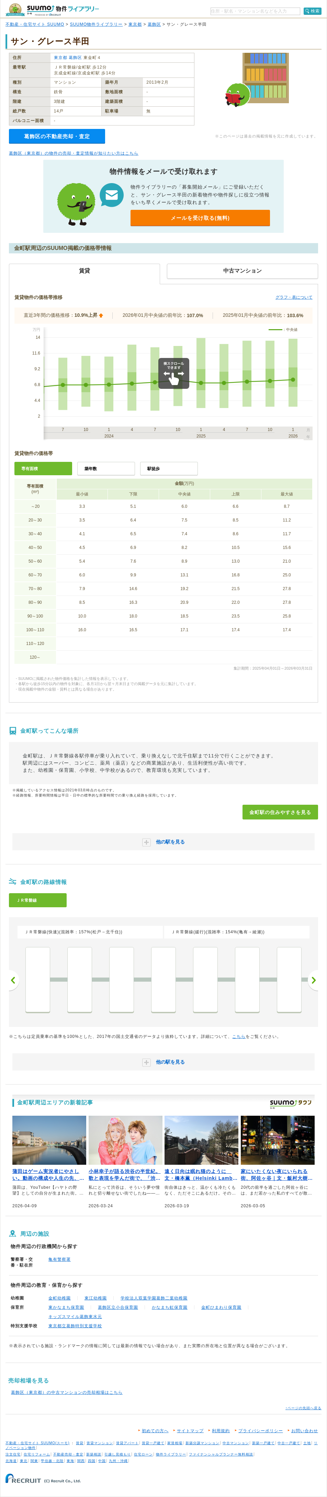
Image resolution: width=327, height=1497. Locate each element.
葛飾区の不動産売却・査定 (57, 136)
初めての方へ (155, 1430)
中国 (102, 1461)
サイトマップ (190, 1430)
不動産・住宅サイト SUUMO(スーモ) (37, 1443)
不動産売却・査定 (68, 1454)
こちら (239, 1036)
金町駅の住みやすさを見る (280, 812)
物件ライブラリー (171, 1454)
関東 (34, 1461)
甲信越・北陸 (52, 1461)
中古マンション (236, 1443)
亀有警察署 (59, 1259)
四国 (91, 1461)
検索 (315, 11)
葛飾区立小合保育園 (118, 1307)
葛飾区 (154, 24)
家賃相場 (174, 1443)
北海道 (11, 1461)
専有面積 (29, 468)
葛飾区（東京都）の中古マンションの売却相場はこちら (67, 1392)
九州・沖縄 (118, 1461)
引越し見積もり (117, 1454)
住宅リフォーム (37, 1454)
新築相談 (93, 1454)
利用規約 (221, 1430)
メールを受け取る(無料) (200, 218)
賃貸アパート (127, 1443)
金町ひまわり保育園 (221, 1307)
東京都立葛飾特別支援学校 (75, 1326)
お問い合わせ (304, 1430)
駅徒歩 (153, 468)
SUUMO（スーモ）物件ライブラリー (52, 9)
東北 (23, 1461)
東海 (70, 1461)
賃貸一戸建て (153, 1443)
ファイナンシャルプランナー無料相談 (221, 1454)
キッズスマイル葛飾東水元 (75, 1316)
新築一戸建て (263, 1443)
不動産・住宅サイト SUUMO (34, 24)
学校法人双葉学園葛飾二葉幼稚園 (154, 1298)
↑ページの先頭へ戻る (303, 1408)
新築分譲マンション (202, 1443)
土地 (307, 1443)
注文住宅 (13, 1454)
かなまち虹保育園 (170, 1307)
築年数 (90, 468)
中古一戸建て (289, 1443)
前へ (14, 980)
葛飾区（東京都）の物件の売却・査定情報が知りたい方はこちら (73, 153)
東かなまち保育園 (66, 1307)
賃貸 (79, 1443)
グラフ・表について (294, 297)
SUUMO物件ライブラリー (96, 24)
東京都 (135, 24)
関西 (81, 1461)
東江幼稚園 (95, 1298)
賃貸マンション (100, 1443)
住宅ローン (143, 1454)
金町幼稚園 (59, 1298)
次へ (313, 980)
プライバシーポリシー (260, 1430)
